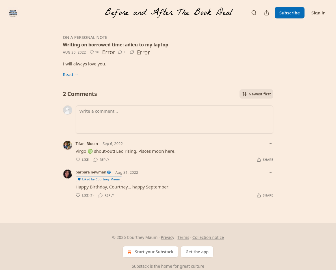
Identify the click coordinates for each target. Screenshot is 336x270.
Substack (140, 266)
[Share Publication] (266, 12)
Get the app (197, 251)
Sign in (318, 13)
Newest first (256, 94)
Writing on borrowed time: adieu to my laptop (115, 44)
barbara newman (91, 172)
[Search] (254, 12)
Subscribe (289, 13)
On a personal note (85, 37)
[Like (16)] (94, 52)
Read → (71, 74)
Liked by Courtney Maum (98, 179)
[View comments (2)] (121, 52)
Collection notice (208, 237)
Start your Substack (149, 252)
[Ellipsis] (270, 143)
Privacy (167, 237)
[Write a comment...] (174, 119)
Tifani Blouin (87, 143)
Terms (183, 237)
